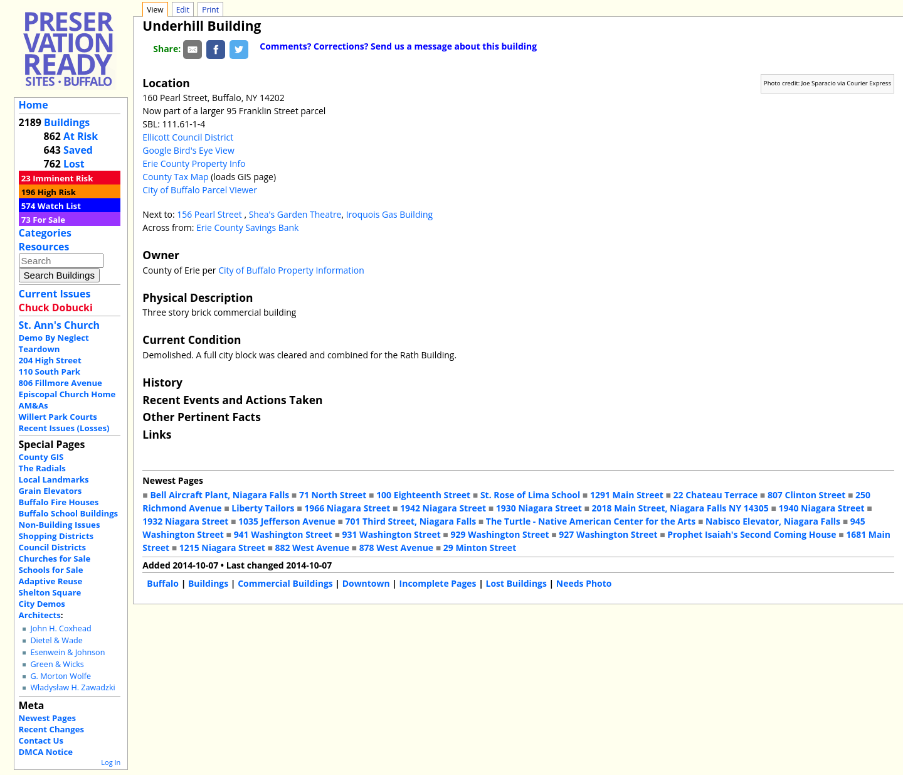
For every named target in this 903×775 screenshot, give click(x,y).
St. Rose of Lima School (530, 495)
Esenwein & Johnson (67, 652)
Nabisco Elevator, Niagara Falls (772, 521)
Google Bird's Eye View (188, 150)
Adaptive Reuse (51, 581)
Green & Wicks (56, 664)
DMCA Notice (46, 751)
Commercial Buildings (285, 583)
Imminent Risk (63, 178)
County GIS (41, 456)
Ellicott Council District (187, 137)
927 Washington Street (608, 534)
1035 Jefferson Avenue (286, 521)
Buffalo (163, 583)
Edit (182, 9)
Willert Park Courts (58, 416)
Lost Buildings (516, 583)
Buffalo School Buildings (69, 513)
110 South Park (50, 371)
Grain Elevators (50, 490)
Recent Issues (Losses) (64, 428)
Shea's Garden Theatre (295, 214)
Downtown (366, 583)
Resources (44, 247)
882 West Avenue (312, 547)
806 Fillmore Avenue (60, 382)
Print (210, 9)
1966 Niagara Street (347, 508)
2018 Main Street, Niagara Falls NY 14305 (680, 508)
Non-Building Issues (59, 524)
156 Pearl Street (210, 214)
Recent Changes (52, 729)
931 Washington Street (391, 534)
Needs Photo (584, 583)
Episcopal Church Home (67, 394)
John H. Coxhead (60, 628)
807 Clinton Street (806, 495)
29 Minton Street (479, 547)
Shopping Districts (56, 536)
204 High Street (50, 360)
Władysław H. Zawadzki (72, 687)
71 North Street (333, 495)
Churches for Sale (55, 558)
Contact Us (41, 740)
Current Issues (55, 294)
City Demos (42, 603)
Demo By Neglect (54, 337)
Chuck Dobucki (56, 307)
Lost (74, 164)
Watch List (59, 205)
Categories (45, 233)
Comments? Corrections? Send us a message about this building (398, 46)
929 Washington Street (499, 534)
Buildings (67, 122)
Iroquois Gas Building (389, 214)
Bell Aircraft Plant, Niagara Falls (219, 495)
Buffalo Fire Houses (59, 502)
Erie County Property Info (193, 163)
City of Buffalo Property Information (291, 270)
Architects (40, 615)
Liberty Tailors (262, 508)
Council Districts (52, 547)
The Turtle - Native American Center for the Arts (590, 521)
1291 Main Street (626, 495)
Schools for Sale (51, 569)
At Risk (80, 136)
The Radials (42, 468)
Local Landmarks (54, 479)
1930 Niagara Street (539, 508)
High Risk (57, 192)
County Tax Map (175, 177)
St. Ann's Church (59, 325)
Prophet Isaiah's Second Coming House (751, 534)
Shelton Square (50, 592)
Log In (110, 762)
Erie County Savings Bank (247, 227)
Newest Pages (47, 718)
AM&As (33, 405)
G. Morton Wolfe (60, 676)
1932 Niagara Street (185, 521)
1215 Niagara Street (222, 547)
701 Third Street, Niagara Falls (411, 521)
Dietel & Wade (56, 640)
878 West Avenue (396, 547)
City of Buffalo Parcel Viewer (199, 190)
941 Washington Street (283, 534)
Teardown (39, 349)
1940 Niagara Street (821, 508)
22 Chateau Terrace (715, 495)
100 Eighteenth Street (423, 495)
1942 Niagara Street (443, 508)
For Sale (49, 219)
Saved (78, 150)
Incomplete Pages (438, 583)
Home (33, 105)
